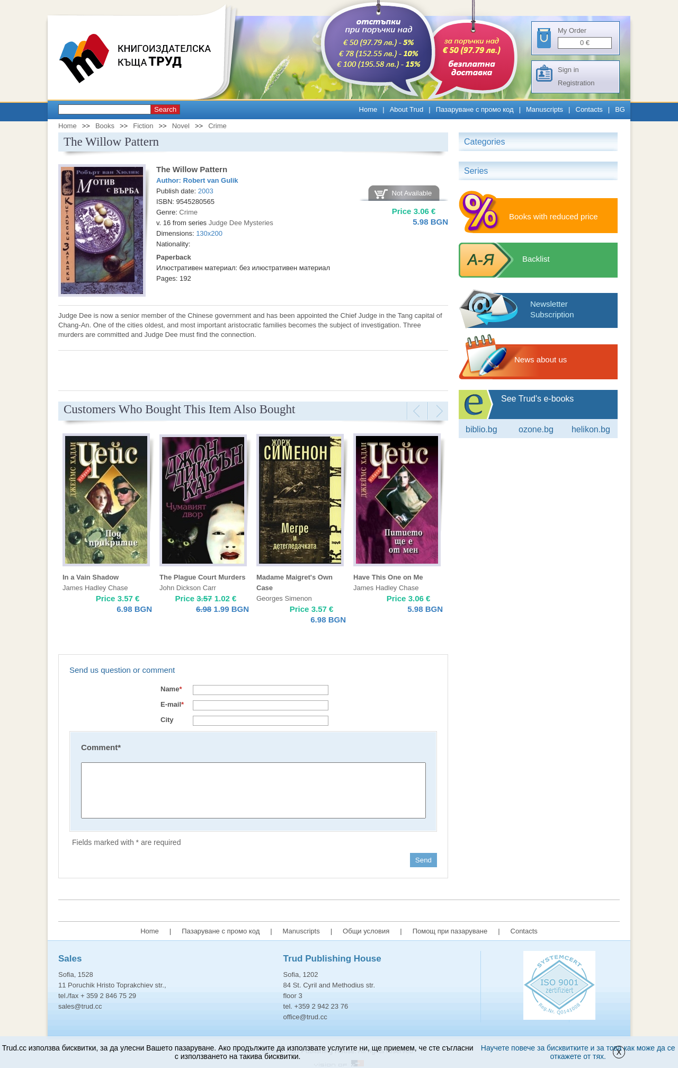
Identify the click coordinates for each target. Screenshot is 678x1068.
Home (368, 109)
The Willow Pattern (191, 169)
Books (104, 126)
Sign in (568, 70)
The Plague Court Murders (202, 577)
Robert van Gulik (210, 180)
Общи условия (366, 931)
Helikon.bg (591, 429)
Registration (576, 83)
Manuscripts (544, 109)
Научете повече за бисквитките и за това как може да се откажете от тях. (578, 1052)
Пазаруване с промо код (475, 109)
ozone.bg (536, 429)
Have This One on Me (388, 577)
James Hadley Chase (95, 588)
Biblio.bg (481, 429)
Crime (217, 126)
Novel (181, 126)
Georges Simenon (284, 598)
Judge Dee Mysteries (241, 223)
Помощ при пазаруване (450, 931)
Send (423, 860)
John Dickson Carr (187, 588)
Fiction (143, 126)
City (167, 720)
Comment (101, 747)
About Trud (407, 109)
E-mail (172, 704)
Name (171, 689)
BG (620, 109)
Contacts (589, 109)
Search (165, 109)
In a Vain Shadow (91, 577)
